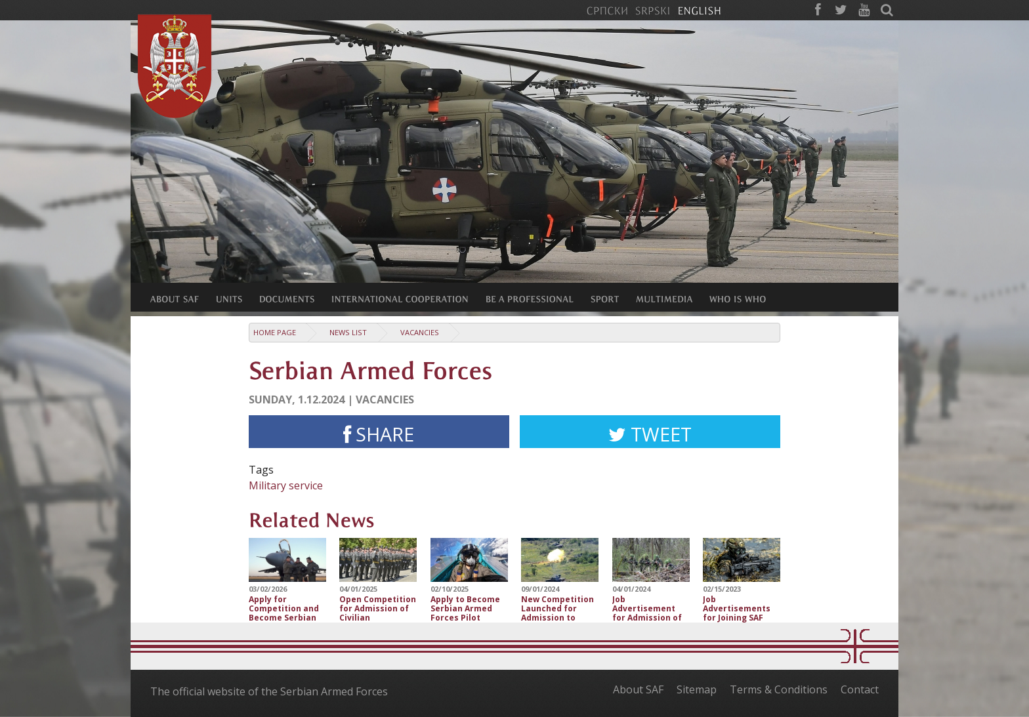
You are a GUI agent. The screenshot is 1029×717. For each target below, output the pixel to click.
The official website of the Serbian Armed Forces (269, 691)
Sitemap (697, 689)
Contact (860, 689)
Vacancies (419, 332)
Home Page (274, 332)
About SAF (638, 689)
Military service (286, 485)
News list (348, 332)
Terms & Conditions (779, 689)
